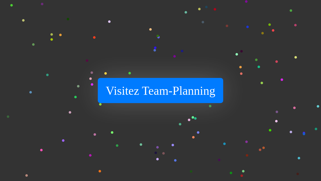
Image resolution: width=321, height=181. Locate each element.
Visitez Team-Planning (160, 90)
